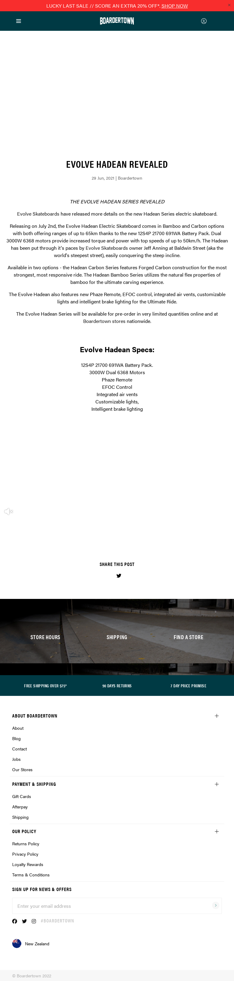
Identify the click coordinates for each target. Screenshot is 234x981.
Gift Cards (21, 796)
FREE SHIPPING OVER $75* (45, 685)
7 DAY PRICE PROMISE (188, 685)
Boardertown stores (104, 320)
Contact (19, 749)
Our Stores (22, 769)
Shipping (20, 817)
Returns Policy (25, 843)
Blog (16, 738)
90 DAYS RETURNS (117, 685)
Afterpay (20, 807)
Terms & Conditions (31, 875)
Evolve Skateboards (38, 213)
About (17, 728)
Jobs (16, 759)
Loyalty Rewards (27, 864)
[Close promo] (229, 5)
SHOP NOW (174, 5)
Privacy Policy (25, 854)
